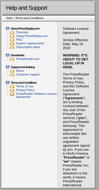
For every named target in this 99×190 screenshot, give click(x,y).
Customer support (28, 74)
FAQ (19, 39)
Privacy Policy (25, 90)
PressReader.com (28, 58)
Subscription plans (28, 47)
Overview (22, 32)
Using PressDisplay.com (32, 35)
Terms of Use (25, 86)
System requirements (30, 43)
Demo (20, 70)
